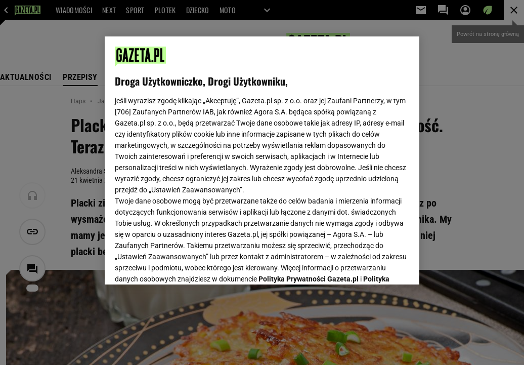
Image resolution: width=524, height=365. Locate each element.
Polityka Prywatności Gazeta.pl (308, 150)
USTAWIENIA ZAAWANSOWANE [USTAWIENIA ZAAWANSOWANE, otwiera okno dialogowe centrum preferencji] (181, 264)
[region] (262, 160)
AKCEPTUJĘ (375, 265)
